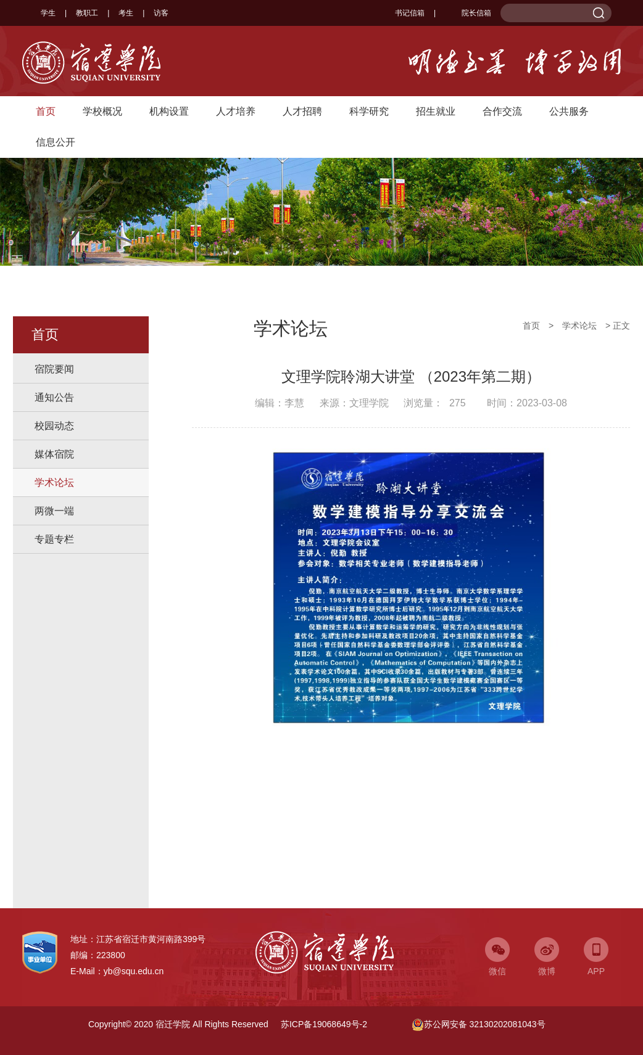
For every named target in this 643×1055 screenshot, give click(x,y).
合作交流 (502, 111)
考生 (125, 13)
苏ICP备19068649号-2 (324, 1024)
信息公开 (55, 142)
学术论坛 (54, 482)
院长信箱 (468, 13)
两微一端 (54, 511)
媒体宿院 (54, 454)
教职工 (87, 13)
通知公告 (54, 397)
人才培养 (235, 111)
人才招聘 (302, 111)
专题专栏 (54, 539)
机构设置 (169, 111)
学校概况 (102, 111)
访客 (161, 13)
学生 (48, 13)
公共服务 (569, 111)
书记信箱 (410, 13)
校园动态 (54, 426)
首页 (46, 111)
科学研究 (369, 111)
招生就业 (435, 111)
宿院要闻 (54, 369)
